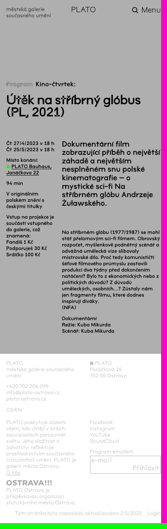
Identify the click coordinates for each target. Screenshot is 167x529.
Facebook (101, 422)
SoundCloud (104, 441)
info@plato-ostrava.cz (33, 392)
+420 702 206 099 (27, 386)
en (18, 410)
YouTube (100, 435)
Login (154, 513)
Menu (151, 10)
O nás (13, 472)
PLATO (83, 10)
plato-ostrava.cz (26, 399)
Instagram (102, 428)
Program (19, 84)
